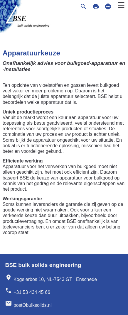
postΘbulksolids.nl (28, 304)
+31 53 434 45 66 (27, 291)
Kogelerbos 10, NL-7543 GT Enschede (51, 278)
